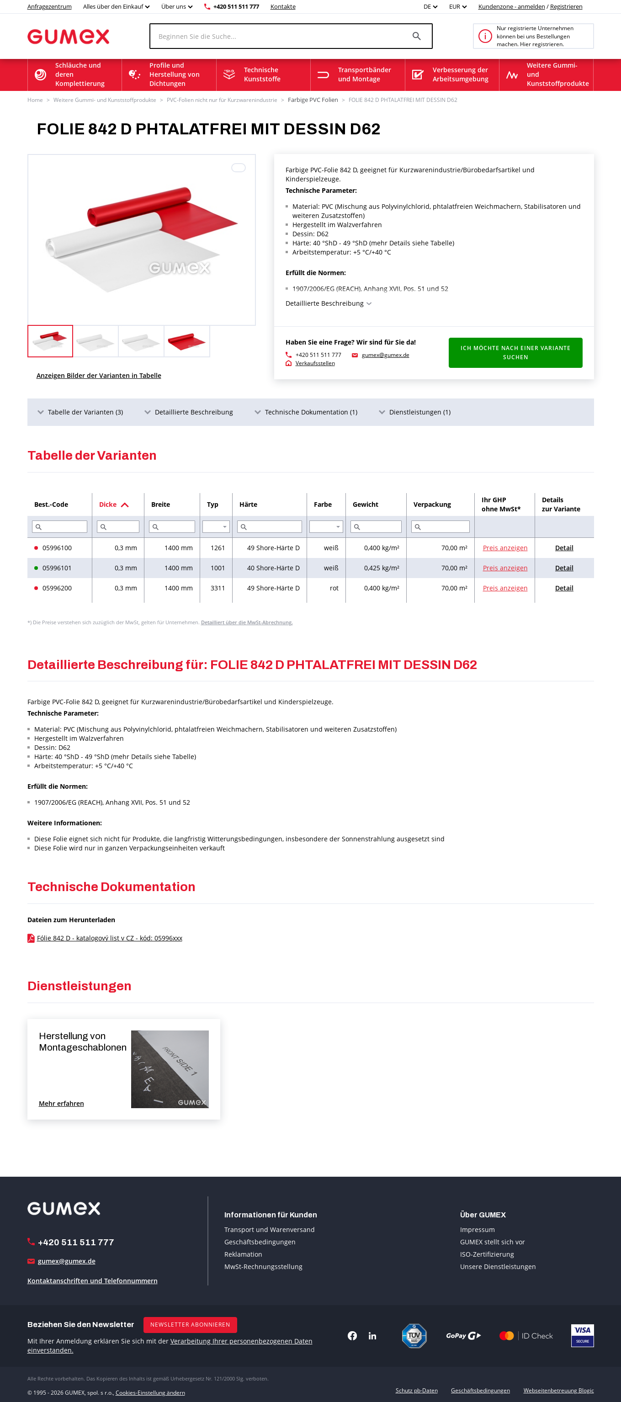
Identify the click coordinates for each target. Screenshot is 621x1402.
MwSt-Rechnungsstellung (263, 1265)
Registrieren (566, 6)
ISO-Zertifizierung (487, 1253)
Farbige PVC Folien (311, 99)
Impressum (477, 1228)
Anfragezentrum (49, 6)
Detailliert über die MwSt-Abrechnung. (247, 621)
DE (427, 6)
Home (35, 99)
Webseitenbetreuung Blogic (559, 1390)
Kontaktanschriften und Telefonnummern (92, 1279)
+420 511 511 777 (236, 6)
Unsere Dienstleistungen (498, 1265)
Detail (564, 546)
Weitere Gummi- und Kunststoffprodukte (104, 99)
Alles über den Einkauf (113, 6)
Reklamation (243, 1253)
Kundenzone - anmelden (511, 6)
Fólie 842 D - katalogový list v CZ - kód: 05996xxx (109, 937)
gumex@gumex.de (385, 354)
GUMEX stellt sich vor (492, 1241)
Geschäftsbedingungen (260, 1241)
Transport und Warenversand (269, 1228)
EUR (454, 6)
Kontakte (283, 6)
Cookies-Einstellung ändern (150, 1390)
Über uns (173, 6)
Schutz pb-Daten (417, 1390)
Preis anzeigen (505, 546)
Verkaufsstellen (315, 362)
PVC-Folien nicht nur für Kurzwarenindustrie (222, 99)
